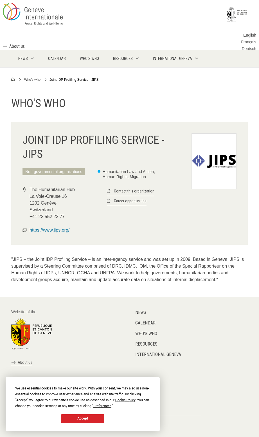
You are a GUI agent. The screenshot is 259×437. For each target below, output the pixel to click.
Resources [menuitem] (123, 58)
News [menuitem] (23, 58)
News (140, 312)
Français (248, 42)
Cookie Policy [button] (125, 400)
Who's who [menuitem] (89, 58)
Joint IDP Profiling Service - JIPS (74, 80)
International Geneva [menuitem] (172, 58)
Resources (146, 344)
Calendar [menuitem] (57, 58)
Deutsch (249, 48)
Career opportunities (130, 201)
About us (17, 46)
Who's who (32, 80)
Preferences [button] (102, 406)
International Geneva (158, 354)
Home (13, 79)
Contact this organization (134, 191)
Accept (82, 418)
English (249, 35)
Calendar (145, 323)
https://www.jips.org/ (49, 230)
